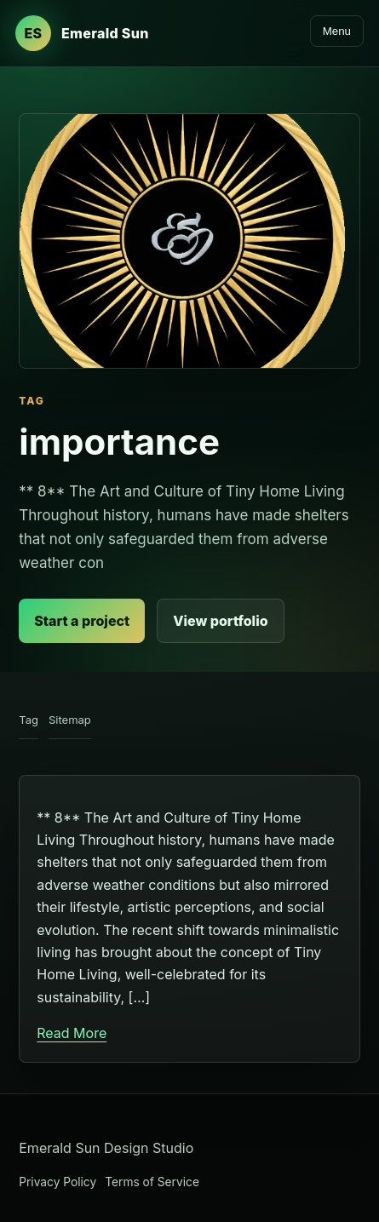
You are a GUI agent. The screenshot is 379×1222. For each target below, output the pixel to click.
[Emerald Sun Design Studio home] (82, 33)
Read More (71, 1032)
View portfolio (220, 620)
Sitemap (70, 719)
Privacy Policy (57, 1182)
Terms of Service (152, 1182)
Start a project (81, 620)
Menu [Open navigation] (337, 31)
